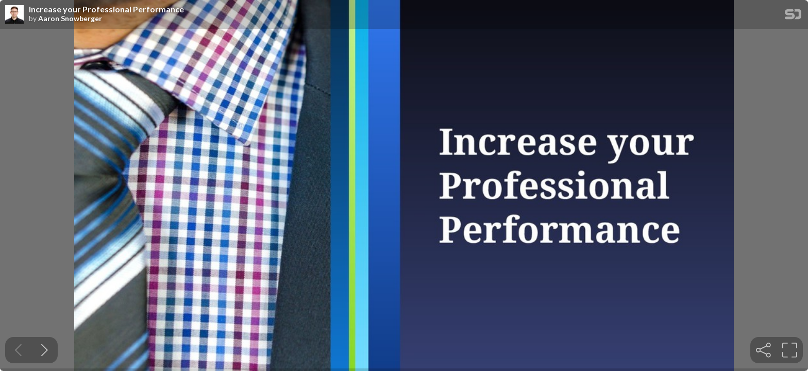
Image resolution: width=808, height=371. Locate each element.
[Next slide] (44, 350)
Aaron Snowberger (70, 18)
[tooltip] (763, 350)
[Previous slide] (18, 350)
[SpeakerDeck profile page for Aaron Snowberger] (14, 15)
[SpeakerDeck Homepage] (793, 16)
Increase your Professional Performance (106, 9)
